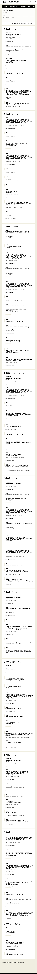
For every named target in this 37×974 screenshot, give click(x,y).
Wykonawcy (23, 6)
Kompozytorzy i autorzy (13, 6)
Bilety (34, 6)
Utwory (29, 6)
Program (5, 6)
